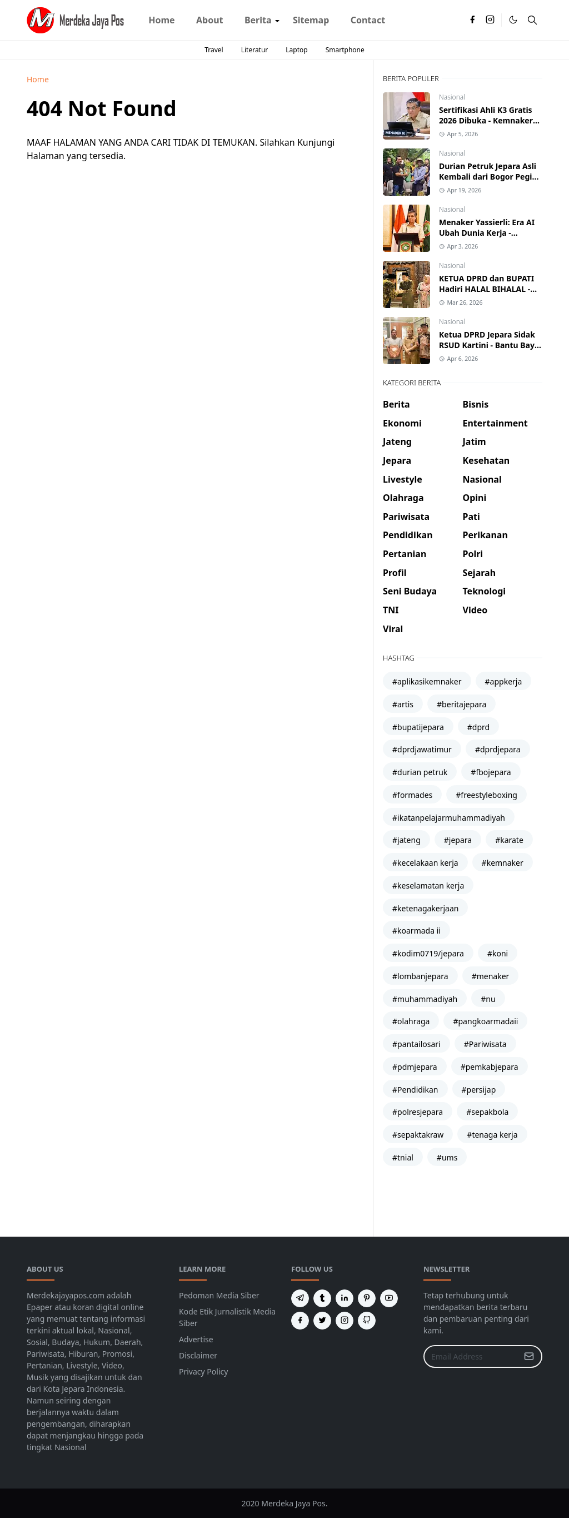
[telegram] (300, 1298)
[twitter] (322, 1321)
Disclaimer (198, 1355)
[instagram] (490, 20)
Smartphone (345, 49)
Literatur (254, 49)
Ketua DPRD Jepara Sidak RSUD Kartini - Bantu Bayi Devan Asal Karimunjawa (488, 345)
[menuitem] (162, 20)
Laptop (296, 49)
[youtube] (389, 1298)
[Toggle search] (532, 20)
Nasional (452, 97)
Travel (213, 49)
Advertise (196, 1339)
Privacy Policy (203, 1371)
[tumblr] (322, 1298)
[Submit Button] (529, 1356)
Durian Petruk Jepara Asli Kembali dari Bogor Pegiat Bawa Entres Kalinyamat (489, 176)
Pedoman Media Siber (219, 1295)
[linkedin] (344, 1298)
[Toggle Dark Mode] (513, 20)
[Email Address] (471, 1356)
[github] (367, 1321)
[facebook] (472, 20)
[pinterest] (367, 1298)
